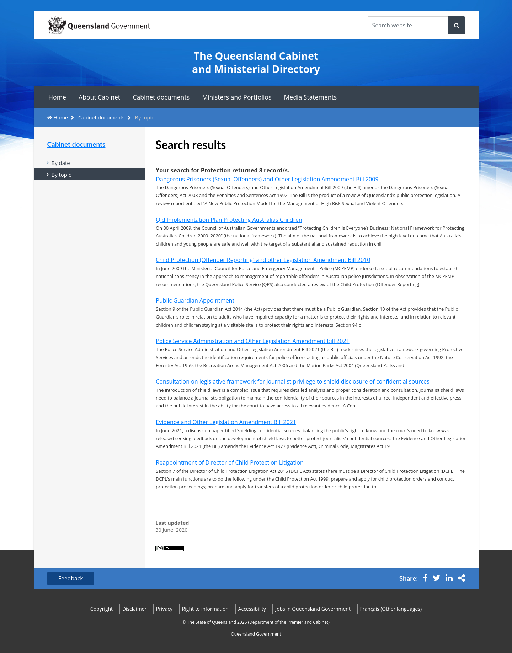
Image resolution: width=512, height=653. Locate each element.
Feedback (71, 579)
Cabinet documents (161, 97)
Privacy (164, 609)
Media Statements (310, 97)
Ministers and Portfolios (236, 97)
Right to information (205, 609)
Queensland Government (256, 634)
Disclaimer (134, 609)
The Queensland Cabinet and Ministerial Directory (256, 62)
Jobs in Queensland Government (313, 609)
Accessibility (252, 609)
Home (57, 97)
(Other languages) (391, 609)
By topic (61, 174)
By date (61, 162)
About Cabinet (99, 97)
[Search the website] (408, 25)
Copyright (101, 609)
